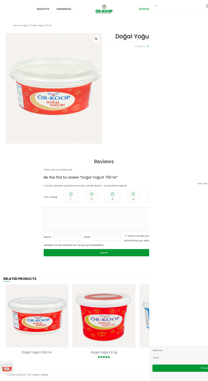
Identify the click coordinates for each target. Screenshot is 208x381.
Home (16, 25)
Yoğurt (25, 25)
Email (88, 237)
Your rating (51, 197)
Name (48, 237)
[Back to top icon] (200, 374)
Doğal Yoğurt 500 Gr (37, 353)
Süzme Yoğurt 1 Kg (171, 353)
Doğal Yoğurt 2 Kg (104, 353)
